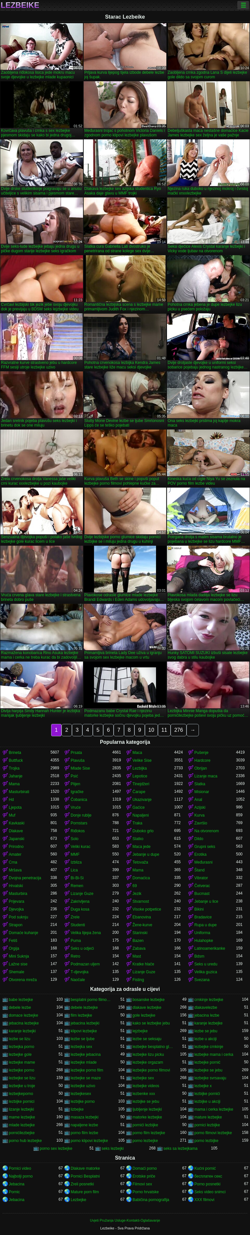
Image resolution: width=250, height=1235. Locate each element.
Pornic (14, 1192)
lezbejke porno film (87, 1070)
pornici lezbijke (207, 1125)
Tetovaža (140, 862)
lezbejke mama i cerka (213, 1054)
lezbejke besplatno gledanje (153, 1046)
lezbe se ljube (82, 1039)
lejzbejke (140, 1031)
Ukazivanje (142, 799)
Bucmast (202, 893)
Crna (13, 862)
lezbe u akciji (205, 1039)
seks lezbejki (113, 1148)
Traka (137, 823)
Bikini (199, 909)
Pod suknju (18, 917)
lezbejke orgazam (147, 1062)
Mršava (15, 870)
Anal (198, 799)
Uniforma (202, 932)
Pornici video (20, 1168)
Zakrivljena (80, 901)
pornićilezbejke (22, 1133)
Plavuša (78, 760)
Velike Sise (142, 760)
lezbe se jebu (205, 1031)
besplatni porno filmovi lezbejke (91, 999)
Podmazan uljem (85, 964)
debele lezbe (20, 1007)
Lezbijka (139, 768)
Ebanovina (141, 917)
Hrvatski (16, 885)
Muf (12, 815)
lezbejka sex (81, 1046)
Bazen (138, 940)
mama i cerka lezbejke (213, 1109)
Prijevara (16, 901)
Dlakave (16, 831)
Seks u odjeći (82, 948)
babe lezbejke (21, 999)
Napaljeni (140, 815)
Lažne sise (18, 964)
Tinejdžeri (140, 784)
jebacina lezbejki (85, 1023)
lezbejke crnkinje (208, 1046)
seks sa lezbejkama (180, 1148)
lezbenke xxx (143, 1093)
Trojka (14, 768)
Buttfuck (16, 760)
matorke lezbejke (147, 1117)
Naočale (78, 979)
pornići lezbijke (145, 1125)
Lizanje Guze (82, 893)
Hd (11, 799)
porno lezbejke (145, 1140)
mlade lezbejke (22, 1125)
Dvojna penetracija (25, 878)
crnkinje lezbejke (208, 999)
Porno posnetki (207, 1184)
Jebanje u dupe (145, 854)
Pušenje (201, 752)
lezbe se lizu (19, 1039)
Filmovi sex (142, 1184)
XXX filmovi (204, 1199)
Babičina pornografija (150, 1199)
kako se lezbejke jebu (151, 1023)
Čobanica (79, 799)
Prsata (76, 752)
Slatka (199, 784)
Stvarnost (140, 901)
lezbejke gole (20, 1054)
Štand (199, 870)
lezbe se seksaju (146, 1039)
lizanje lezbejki (21, 1109)
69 (134, 885)
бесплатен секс (208, 1176)
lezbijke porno (83, 1101)
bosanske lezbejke (148, 999)
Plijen (75, 784)
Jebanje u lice (206, 901)
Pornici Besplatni (85, 1176)
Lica (74, 870)
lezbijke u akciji (207, 1101)
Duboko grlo (143, 831)
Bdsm (199, 956)
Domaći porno (144, 1168)
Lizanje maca (205, 776)
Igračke (77, 791)
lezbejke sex (143, 1078)
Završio (200, 823)
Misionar (201, 791)
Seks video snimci (210, 1192)
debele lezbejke (84, 1007)
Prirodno (16, 846)
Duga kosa (80, 909)
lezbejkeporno (21, 1093)
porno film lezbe (84, 1133)
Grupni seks (204, 846)
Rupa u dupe (205, 925)
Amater (15, 854)
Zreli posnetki (82, 1184)
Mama (14, 784)
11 (164, 730)
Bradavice (203, 917)
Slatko (137, 838)
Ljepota (15, 807)
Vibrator (201, 878)
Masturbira (18, 893)
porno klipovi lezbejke (89, 1140)
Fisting (138, 979)
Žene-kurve (142, 925)
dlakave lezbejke (146, 1007)
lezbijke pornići (207, 1093)
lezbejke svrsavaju (210, 1078)
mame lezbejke (22, 1117)
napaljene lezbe (84, 1125)
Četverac (202, 885)
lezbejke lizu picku (148, 1054)
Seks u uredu (205, 964)
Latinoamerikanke (209, 948)
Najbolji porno (21, 1176)
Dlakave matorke (85, 1168)
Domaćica (141, 878)
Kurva (199, 815)
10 (151, 730)
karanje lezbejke (208, 1023)
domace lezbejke (23, 1015)
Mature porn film (85, 1192)
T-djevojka (80, 972)
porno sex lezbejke (56, 1148)
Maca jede (141, 846)
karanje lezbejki (22, 1031)
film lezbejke (81, 1015)
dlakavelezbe (205, 1007)
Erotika (200, 854)
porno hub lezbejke (25, 1140)
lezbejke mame (22, 1062)
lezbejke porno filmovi (151, 1070)
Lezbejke (78, 1199)
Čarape (138, 791)
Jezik (136, 893)
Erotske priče (143, 1176)
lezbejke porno (21, 1070)
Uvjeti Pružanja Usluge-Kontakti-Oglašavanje (125, 1220)
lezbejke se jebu (208, 1070)
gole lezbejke (143, 1015)
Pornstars (79, 823)
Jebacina (16, 1184)
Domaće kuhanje (23, 932)
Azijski (199, 807)
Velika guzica (205, 972)
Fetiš (13, 940)
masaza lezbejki (84, 1117)
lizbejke (77, 1109)
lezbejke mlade (84, 1062)
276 (178, 730)
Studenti (78, 925)
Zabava (139, 948)
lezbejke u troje (22, 1086)
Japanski (16, 838)
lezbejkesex (81, 1093)
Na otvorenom (206, 831)
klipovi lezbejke (84, 1031)
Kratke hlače (143, 964)
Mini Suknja (19, 956)
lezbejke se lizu (22, 1078)
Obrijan (200, 768)
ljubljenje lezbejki (147, 1109)
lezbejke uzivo (83, 1086)
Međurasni (203, 862)
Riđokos (78, 831)
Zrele (75, 917)
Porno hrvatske (145, 1192)
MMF (75, 854)
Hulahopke (203, 940)
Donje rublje (81, 815)
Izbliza (76, 862)
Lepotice (139, 776)
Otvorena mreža (23, 979)
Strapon (15, 925)
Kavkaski (16, 823)
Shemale (16, 972)
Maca (137, 752)
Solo (74, 838)
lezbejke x (203, 1086)
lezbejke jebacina (86, 1054)
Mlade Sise (80, 768)
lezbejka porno (21, 1046)
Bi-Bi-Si (77, 878)
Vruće (76, 807)
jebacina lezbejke (24, 1023)
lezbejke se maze (86, 1078)
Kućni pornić (205, 1168)
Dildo (198, 838)
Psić (74, 776)
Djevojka (16, 909)
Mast (136, 956)
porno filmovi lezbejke (213, 1133)
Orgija (14, 948)
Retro (75, 956)
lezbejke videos (145, 1086)
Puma (76, 940)
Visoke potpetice (146, 909)
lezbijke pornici (22, 1101)
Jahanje (15, 776)
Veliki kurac (80, 846)
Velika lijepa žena (86, 932)
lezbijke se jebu (145, 1101)
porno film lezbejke (148, 1133)
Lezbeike (20, 5)
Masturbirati (19, 791)
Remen (77, 885)
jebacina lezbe (206, 1015)
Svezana (202, 979)
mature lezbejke (208, 1117)
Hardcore (202, 760)
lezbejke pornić (207, 1062)
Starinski (139, 932)
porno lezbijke (206, 1140)
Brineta (15, 752)
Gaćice (138, 807)
